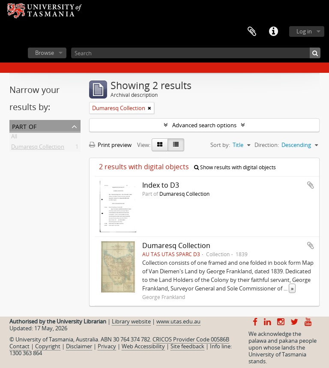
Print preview (110, 145)
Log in (304, 31)
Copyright (47, 346)
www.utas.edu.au (178, 321)
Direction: (266, 145)
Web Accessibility (143, 346)
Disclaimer (79, 346)
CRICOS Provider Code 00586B (191, 339)
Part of (24, 126)
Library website (131, 321)
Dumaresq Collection (37, 148)
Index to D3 (160, 185)
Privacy (107, 346)
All (14, 138)
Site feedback (187, 346)
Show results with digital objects (235, 167)
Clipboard (252, 31)
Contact (19, 346)
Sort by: (220, 145)
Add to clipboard (310, 185)
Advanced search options (204, 125)
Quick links (273, 31)
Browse (44, 53)
